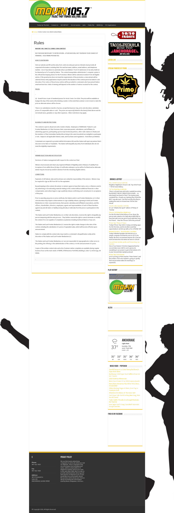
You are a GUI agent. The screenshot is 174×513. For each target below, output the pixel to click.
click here (80, 481)
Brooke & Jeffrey (116, 179)
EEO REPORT (64, 25)
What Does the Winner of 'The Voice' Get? (122, 393)
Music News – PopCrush (118, 366)
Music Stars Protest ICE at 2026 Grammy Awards (124, 381)
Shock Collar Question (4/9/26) (119, 206)
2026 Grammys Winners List (118, 378)
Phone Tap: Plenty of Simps (117, 223)
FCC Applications (110, 25)
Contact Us (54, 25)
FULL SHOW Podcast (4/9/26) (118, 183)
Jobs (84, 25)
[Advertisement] (124, 119)
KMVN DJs (100, 25)
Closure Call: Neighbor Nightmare (119, 212)
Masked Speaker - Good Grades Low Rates (122, 231)
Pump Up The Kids (43, 25)
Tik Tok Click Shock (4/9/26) (117, 189)
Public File (91, 25)
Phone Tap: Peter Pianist (116, 254)
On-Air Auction (75, 25)
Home (33, 25)
